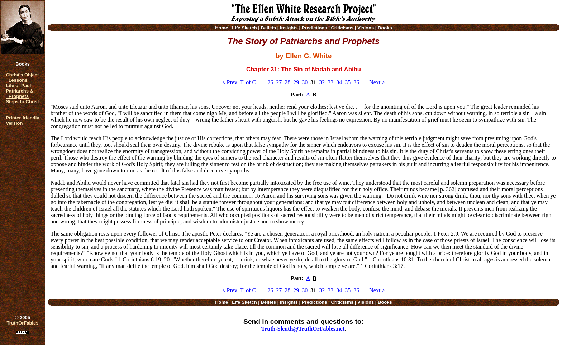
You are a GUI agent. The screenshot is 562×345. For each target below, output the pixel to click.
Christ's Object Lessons (22, 77)
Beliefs (268, 27)
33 (330, 82)
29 (296, 82)
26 (270, 82)
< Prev (229, 82)
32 (322, 82)
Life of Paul (18, 85)
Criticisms (342, 27)
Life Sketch (244, 27)
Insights (289, 27)
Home (221, 27)
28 (287, 82)
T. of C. (249, 82)
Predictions (314, 27)
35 (348, 82)
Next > (377, 82)
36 (356, 82)
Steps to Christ (22, 101)
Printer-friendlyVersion (22, 120)
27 (279, 82)
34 (339, 82)
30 (305, 82)
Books (22, 64)
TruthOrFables (23, 323)
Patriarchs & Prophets (19, 93)
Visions (365, 27)
